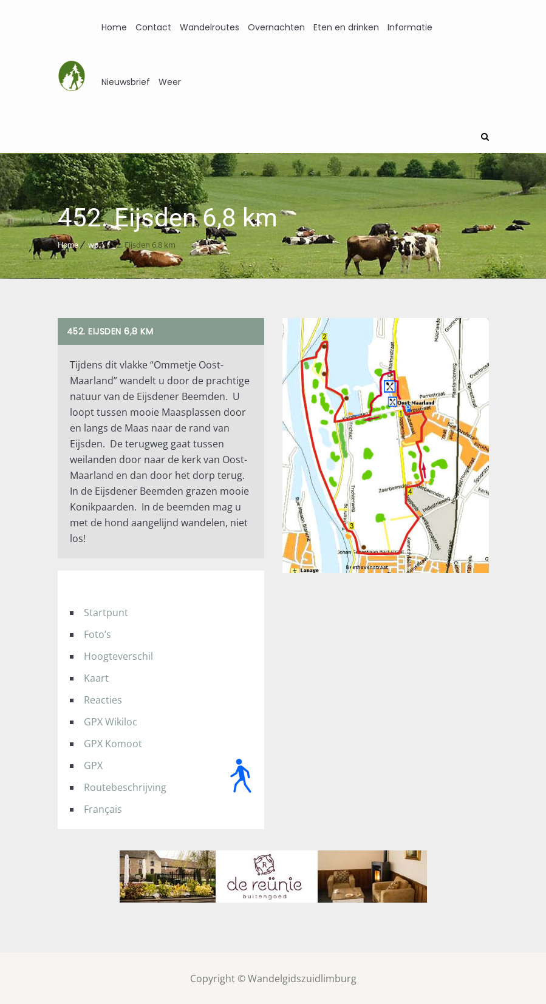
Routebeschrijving (125, 786)
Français (103, 808)
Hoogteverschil (118, 655)
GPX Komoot (113, 742)
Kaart (96, 676)
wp (93, 243)
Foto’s (97, 633)
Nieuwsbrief (125, 82)
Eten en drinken (346, 27)
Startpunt (106, 611)
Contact (153, 27)
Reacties (103, 698)
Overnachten (276, 27)
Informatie (409, 27)
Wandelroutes (209, 27)
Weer (170, 82)
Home (114, 27)
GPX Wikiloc (110, 720)
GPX (93, 764)
